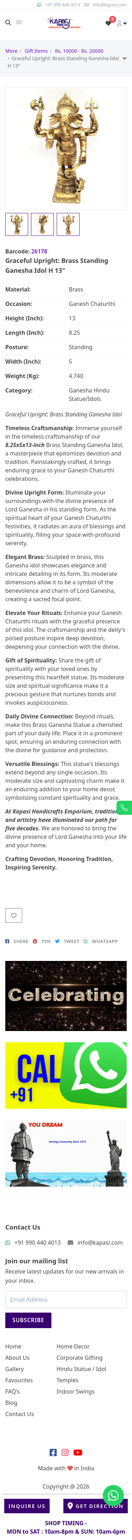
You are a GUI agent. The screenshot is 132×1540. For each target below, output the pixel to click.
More (11, 51)
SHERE (17, 941)
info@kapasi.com (110, 5)
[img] (19, 22)
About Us (17, 1358)
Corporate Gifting (79, 1358)
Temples (67, 1380)
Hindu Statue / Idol (81, 1369)
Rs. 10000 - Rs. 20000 (79, 51)
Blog (11, 1403)
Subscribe (28, 1320)
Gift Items (36, 51)
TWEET (67, 941)
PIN (41, 941)
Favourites (19, 1380)
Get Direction (96, 1505)
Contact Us (19, 1414)
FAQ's (12, 1391)
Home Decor (72, 1346)
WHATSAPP (101, 941)
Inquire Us (26, 1505)
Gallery (14, 1369)
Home (13, 1346)
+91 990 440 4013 (62, 5)
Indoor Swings (75, 1391)
